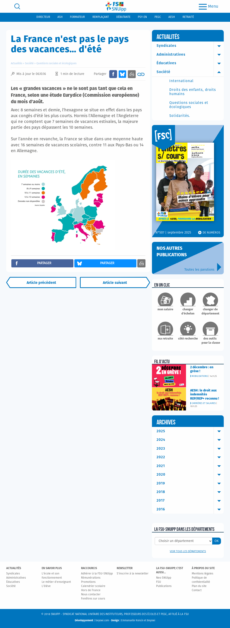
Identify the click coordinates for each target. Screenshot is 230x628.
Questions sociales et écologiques (56, 63)
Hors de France (91, 590)
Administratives (190, 54)
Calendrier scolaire (93, 586)
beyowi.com (102, 620)
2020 (190, 474)
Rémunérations (91, 578)
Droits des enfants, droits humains (192, 92)
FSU (158, 582)
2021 (190, 466)
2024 (190, 440)
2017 (190, 500)
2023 (190, 448)
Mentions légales (202, 573)
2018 (190, 492)
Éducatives (190, 63)
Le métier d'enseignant (56, 582)
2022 (190, 457)
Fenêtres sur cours (93, 598)
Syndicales (190, 46)
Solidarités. (179, 116)
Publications (164, 586)
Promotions (88, 582)
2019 (190, 483)
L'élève (46, 586)
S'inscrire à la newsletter (132, 573)
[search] (17, 6)
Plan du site (199, 586)
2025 (190, 431)
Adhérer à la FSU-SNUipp (97, 573)
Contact (197, 590)
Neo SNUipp (163, 578)
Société (29, 63)
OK (216, 541)
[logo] (115, 6)
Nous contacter (91, 594)
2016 (190, 509)
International (181, 81)
